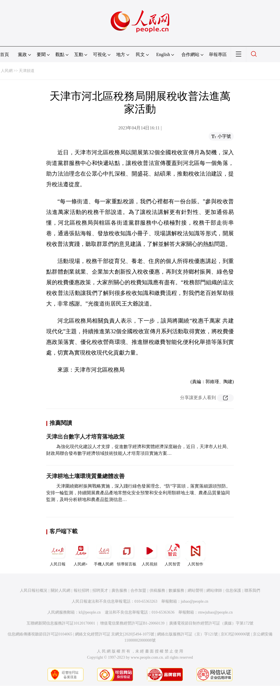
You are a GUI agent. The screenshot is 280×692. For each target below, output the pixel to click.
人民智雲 (172, 553)
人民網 (7, 71)
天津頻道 (26, 71)
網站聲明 (195, 590)
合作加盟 (138, 590)
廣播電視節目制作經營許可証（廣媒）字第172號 (211, 623)
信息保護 (233, 590)
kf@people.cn (90, 612)
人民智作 (195, 553)
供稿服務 (157, 590)
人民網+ (80, 553)
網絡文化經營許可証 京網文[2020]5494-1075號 (115, 634)
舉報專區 (218, 54)
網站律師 (214, 590)
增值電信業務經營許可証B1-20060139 (132, 623)
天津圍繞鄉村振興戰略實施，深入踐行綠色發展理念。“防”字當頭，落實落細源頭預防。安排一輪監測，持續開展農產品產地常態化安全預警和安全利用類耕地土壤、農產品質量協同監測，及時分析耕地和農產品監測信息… (138, 493)
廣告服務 (119, 590)
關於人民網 (60, 590)
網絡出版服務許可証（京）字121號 (187, 634)
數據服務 (176, 590)
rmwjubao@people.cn (215, 612)
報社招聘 (81, 590)
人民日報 (57, 553)
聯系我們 (252, 590)
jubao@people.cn (194, 601)
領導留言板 (126, 553)
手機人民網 (103, 553)
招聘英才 (100, 590)
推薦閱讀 (61, 423)
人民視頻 (149, 553)
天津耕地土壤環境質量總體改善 (85, 476)
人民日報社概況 (33, 590)
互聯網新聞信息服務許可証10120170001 (61, 623)
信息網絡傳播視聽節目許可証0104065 (40, 634)
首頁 (4, 54)
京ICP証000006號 (235, 634)
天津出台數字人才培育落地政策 (85, 437)
